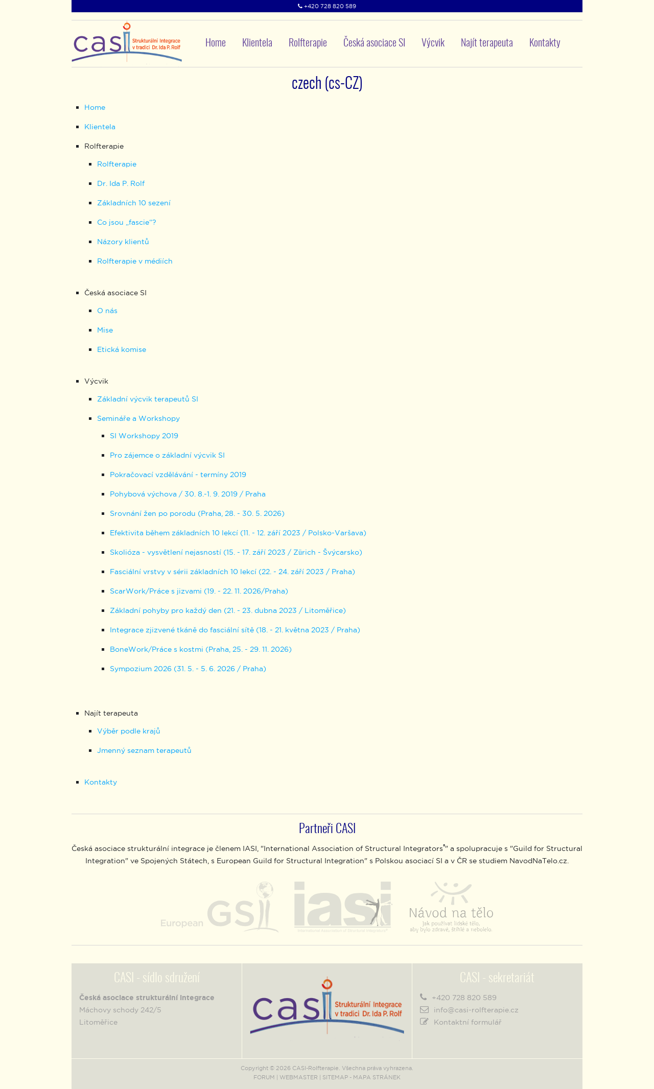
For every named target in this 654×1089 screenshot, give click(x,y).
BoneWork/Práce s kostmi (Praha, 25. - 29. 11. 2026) (201, 649)
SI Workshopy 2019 (144, 435)
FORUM (264, 1077)
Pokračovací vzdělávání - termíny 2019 (178, 474)
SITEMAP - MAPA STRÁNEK (361, 1077)
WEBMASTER (298, 1077)
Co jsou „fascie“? (126, 222)
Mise (105, 330)
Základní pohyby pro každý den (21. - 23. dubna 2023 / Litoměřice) (228, 610)
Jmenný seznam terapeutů (144, 750)
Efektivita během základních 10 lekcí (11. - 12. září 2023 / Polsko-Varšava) (238, 532)
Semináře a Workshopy (138, 418)
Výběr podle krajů (128, 731)
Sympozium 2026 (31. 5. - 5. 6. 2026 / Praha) (188, 668)
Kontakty (544, 43)
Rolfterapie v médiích (135, 261)
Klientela (257, 43)
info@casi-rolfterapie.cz (476, 1009)
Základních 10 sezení (134, 202)
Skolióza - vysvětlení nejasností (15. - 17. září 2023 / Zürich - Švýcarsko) (236, 552)
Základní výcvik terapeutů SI (147, 399)
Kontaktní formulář (468, 1022)
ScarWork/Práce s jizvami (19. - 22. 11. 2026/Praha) (199, 591)
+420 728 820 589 (330, 6)
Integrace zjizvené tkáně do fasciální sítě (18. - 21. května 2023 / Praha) (235, 629)
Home (215, 43)
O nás (107, 310)
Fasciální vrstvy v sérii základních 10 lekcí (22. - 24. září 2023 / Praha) (232, 571)
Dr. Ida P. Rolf (121, 183)
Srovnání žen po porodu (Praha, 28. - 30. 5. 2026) (197, 513)
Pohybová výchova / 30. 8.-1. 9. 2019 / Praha (188, 494)
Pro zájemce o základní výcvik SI (167, 455)
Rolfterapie (116, 164)
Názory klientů (123, 241)
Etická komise (121, 349)
